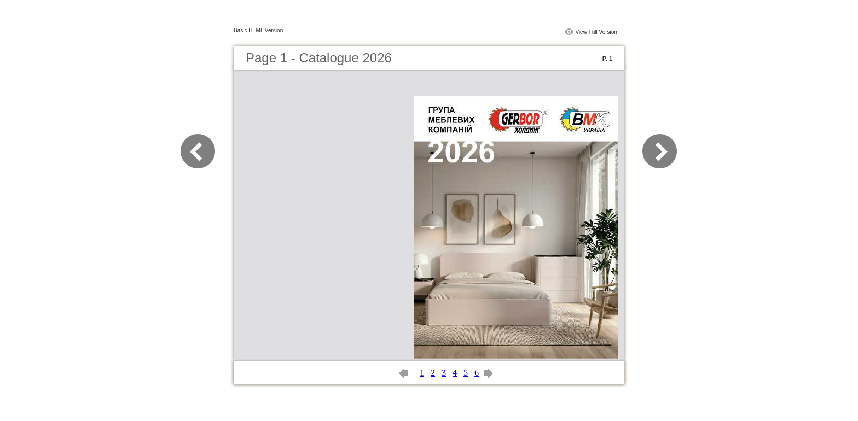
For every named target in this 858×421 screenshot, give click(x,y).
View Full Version (596, 32)
